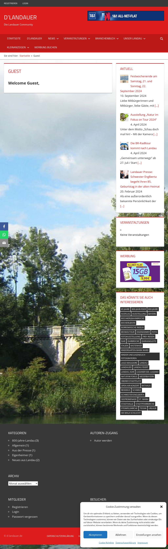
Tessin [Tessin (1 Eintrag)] (143, 408)
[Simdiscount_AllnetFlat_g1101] (140, 281)
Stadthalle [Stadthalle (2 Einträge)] (127, 403)
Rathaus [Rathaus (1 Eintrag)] (146, 385)
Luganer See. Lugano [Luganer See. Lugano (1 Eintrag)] (147, 371)
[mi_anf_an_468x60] (125, 19)
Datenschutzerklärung (126, 542)
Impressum (143, 542)
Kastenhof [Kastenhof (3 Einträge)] (136, 345)
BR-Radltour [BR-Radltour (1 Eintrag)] (127, 332)
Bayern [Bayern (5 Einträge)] (152, 313)
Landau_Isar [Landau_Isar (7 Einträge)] (127, 371)
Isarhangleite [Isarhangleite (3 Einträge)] (148, 341)
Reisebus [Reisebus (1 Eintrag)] (125, 390)
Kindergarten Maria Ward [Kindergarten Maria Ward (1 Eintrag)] (135, 350)
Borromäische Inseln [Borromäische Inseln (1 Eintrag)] (132, 327)
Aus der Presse (21, 450)
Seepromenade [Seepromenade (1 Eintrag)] (129, 399)
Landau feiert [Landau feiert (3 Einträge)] (141, 367)
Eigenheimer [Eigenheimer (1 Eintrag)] (143, 332)
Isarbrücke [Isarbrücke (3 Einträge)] (133, 341)
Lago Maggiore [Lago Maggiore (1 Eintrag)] (129, 362)
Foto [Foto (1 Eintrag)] (154, 332)
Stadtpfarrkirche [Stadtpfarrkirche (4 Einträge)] (145, 403)
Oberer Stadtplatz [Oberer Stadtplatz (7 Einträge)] (131, 381)
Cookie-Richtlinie (106, 542)
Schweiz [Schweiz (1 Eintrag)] (136, 390)
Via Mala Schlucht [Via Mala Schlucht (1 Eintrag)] (131, 413)
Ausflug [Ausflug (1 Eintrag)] (125, 313)
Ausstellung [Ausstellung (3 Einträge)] (139, 313)
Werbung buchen (45, 47)
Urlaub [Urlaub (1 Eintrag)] (152, 408)
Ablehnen (120, 534)
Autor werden (103, 440)
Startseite (14, 38)
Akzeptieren (95, 534)
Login (25, 3)
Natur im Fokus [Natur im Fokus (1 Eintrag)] (129, 376)
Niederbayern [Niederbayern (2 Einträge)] (147, 376)
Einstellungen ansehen (148, 534)
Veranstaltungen (77, 38)
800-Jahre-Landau (23, 440)
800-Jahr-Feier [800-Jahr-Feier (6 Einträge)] (139, 309)
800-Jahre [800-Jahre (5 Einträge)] (153, 309)
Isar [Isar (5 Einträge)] (123, 341)
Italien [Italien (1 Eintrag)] (124, 345)
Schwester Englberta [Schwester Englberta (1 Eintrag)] (132, 394)
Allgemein (18, 445)
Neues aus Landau (24, 460)
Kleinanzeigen (18, 47)
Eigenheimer (20, 455)
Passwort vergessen (24, 516)
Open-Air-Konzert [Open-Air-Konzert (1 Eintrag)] (130, 385)
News (53, 38)
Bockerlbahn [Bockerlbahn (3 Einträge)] (128, 322)
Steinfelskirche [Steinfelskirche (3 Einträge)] (129, 408)
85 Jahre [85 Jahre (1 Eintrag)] (125, 309)
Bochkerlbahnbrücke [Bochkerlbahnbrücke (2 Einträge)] (132, 318)
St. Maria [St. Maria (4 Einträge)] (143, 399)
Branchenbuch (107, 38)
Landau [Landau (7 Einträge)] (144, 362)
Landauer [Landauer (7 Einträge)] (126, 367)
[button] (161, 506)
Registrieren (10, 3)
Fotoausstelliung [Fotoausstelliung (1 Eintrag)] (130, 336)
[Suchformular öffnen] (162, 38)
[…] (157, 105)
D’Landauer (20, 17)
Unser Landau (135, 38)
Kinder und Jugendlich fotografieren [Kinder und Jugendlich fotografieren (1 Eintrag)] (133, 356)
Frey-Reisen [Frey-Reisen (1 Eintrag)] (148, 336)
